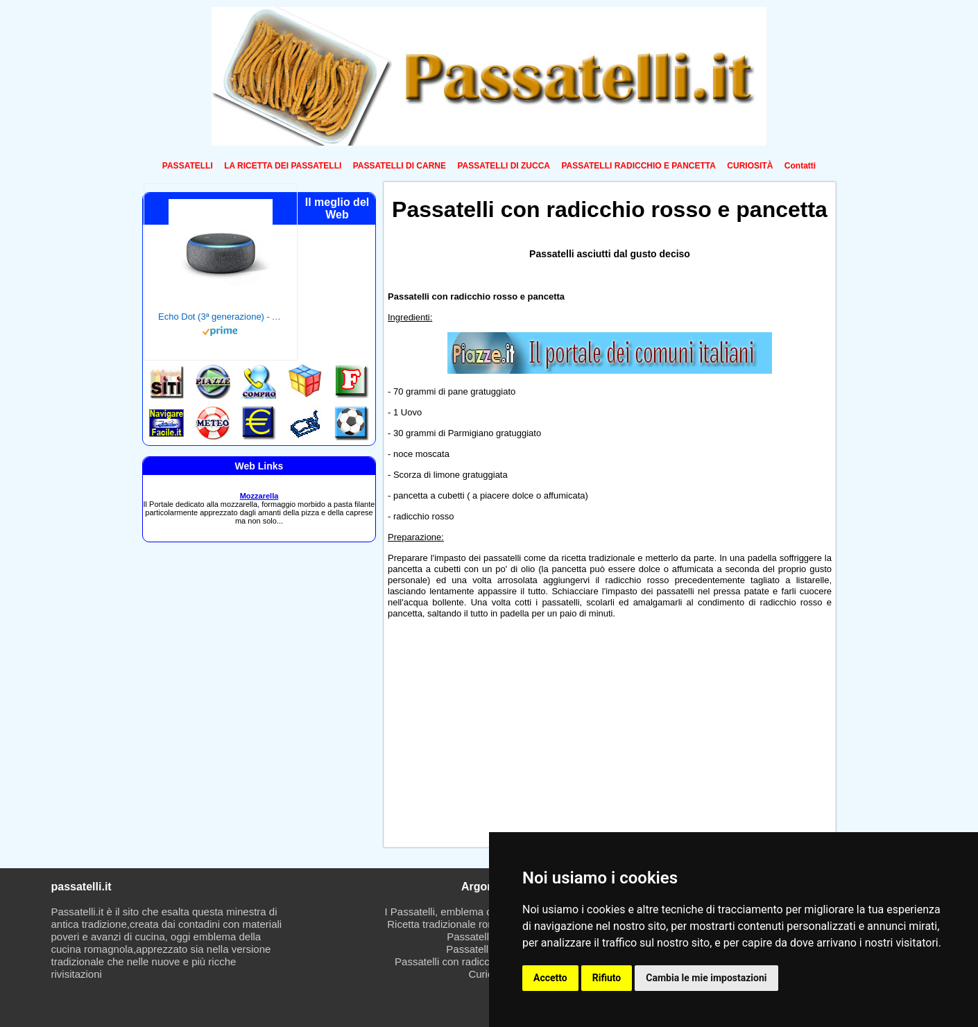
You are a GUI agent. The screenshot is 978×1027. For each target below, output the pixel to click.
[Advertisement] (494, 736)
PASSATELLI (187, 166)
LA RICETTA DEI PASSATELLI (282, 166)
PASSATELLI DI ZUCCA (503, 166)
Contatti (800, 166)
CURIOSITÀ (750, 166)
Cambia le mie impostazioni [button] (706, 977)
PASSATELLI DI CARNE (399, 166)
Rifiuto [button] (606, 977)
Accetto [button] (550, 977)
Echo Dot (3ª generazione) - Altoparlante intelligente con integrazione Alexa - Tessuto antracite (220, 316)
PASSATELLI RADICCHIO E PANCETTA (638, 166)
